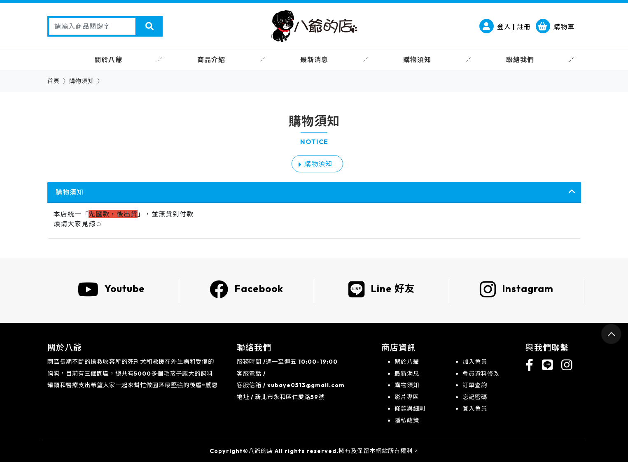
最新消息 (407, 373)
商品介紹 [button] (211, 60)
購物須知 (318, 164)
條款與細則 (410, 408)
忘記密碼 (474, 397)
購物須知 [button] (417, 60)
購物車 (555, 27)
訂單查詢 (474, 385)
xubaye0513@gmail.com (306, 385)
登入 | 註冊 (505, 27)
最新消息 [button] (314, 60)
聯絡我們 (520, 60)
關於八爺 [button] (108, 60)
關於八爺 (407, 361)
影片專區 (407, 397)
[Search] (92, 26)
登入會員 (474, 408)
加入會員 (474, 361)
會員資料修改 (481, 373)
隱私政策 (407, 420)
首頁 (53, 81)
